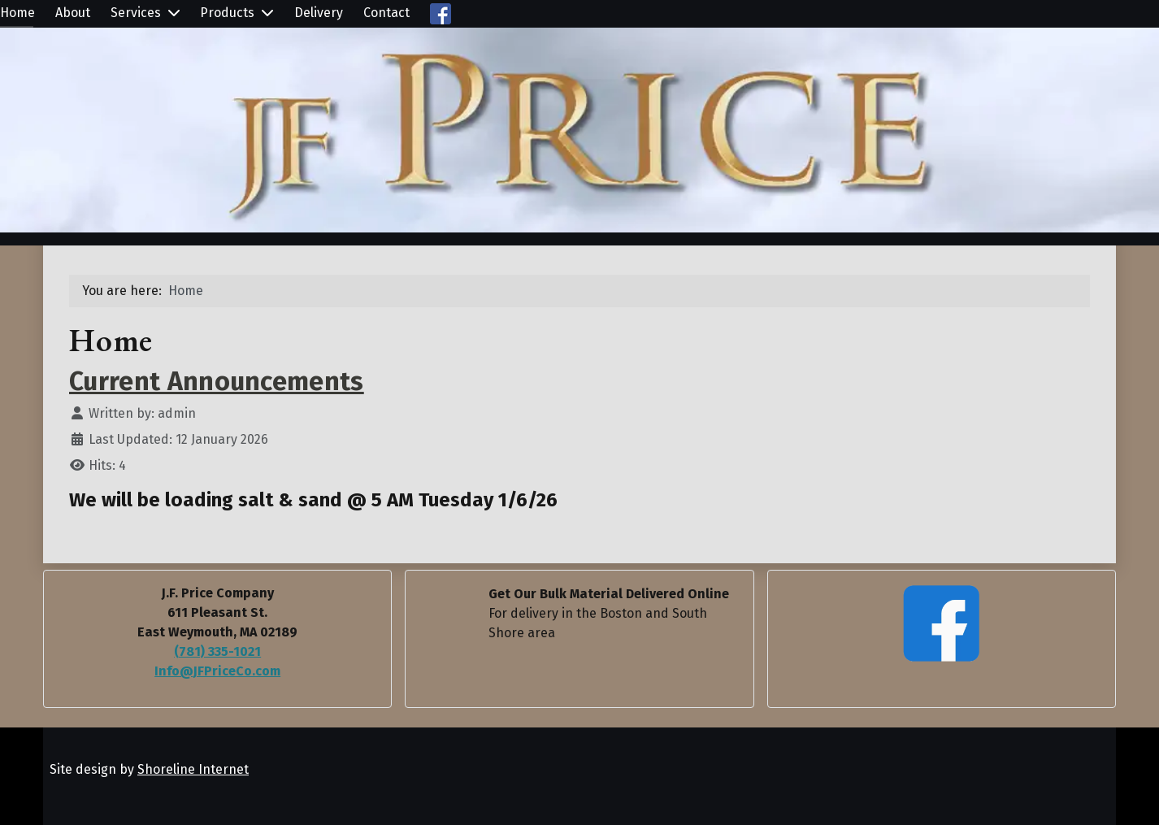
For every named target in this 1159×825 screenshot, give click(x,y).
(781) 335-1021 (217, 651)
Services (136, 12)
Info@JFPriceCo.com (217, 671)
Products (227, 12)
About (72, 12)
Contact (386, 12)
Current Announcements (216, 381)
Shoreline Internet (193, 769)
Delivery (318, 12)
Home (17, 12)
